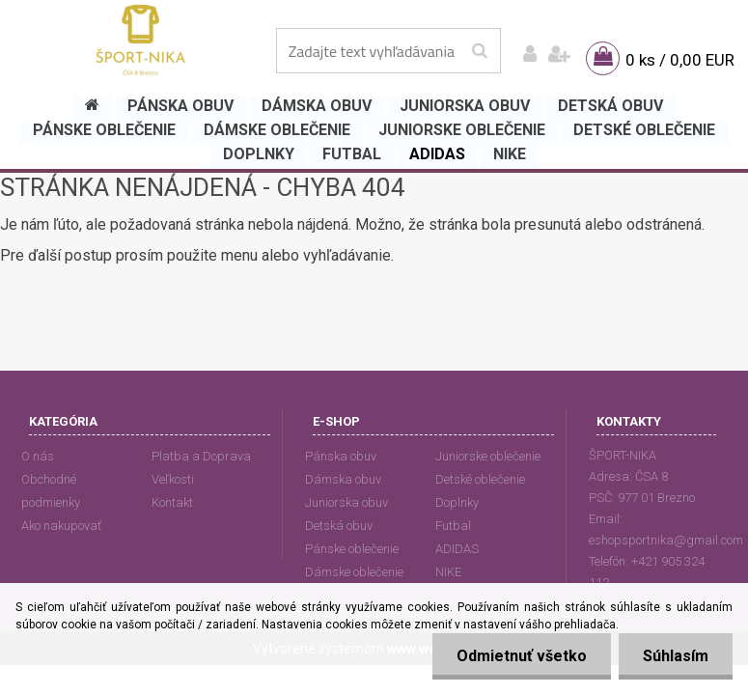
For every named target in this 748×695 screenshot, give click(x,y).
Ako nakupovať (61, 525)
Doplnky (457, 502)
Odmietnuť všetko (522, 656)
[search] (479, 51)
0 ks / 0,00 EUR (679, 60)
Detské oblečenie (480, 479)
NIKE (448, 572)
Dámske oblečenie (354, 572)
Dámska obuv (343, 479)
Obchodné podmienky (50, 491)
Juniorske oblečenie (487, 456)
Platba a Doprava (201, 456)
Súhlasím (675, 656)
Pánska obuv (340, 456)
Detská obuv (339, 525)
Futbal (453, 525)
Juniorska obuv (346, 502)
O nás (37, 456)
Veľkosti (173, 479)
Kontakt (172, 502)
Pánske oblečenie (352, 549)
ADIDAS (457, 549)
